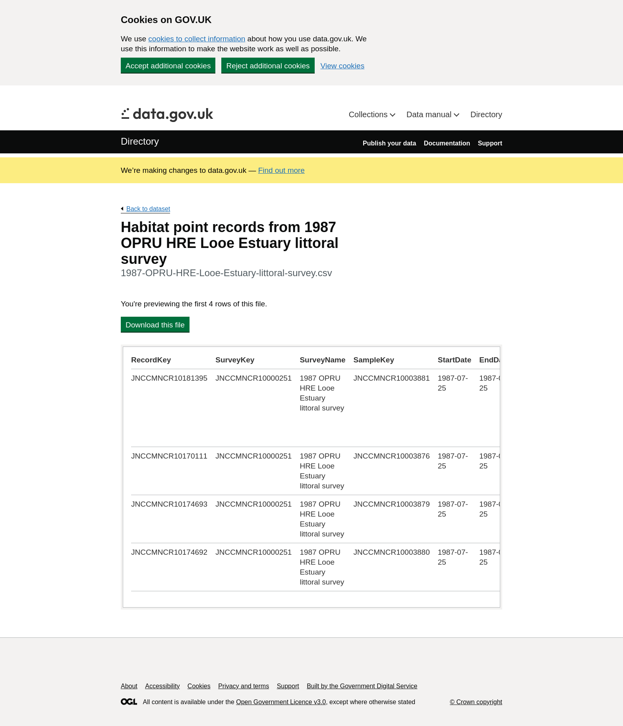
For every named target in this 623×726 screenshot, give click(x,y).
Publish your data (389, 143)
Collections (369, 114)
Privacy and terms (243, 686)
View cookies (343, 66)
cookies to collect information (196, 39)
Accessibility (162, 686)
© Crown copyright (476, 702)
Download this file (155, 325)
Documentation (447, 143)
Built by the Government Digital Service (362, 686)
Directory (486, 114)
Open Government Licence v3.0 (281, 702)
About (129, 686)
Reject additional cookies (268, 66)
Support (490, 143)
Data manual (430, 114)
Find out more (281, 170)
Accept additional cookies (168, 66)
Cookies (199, 686)
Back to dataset (148, 208)
